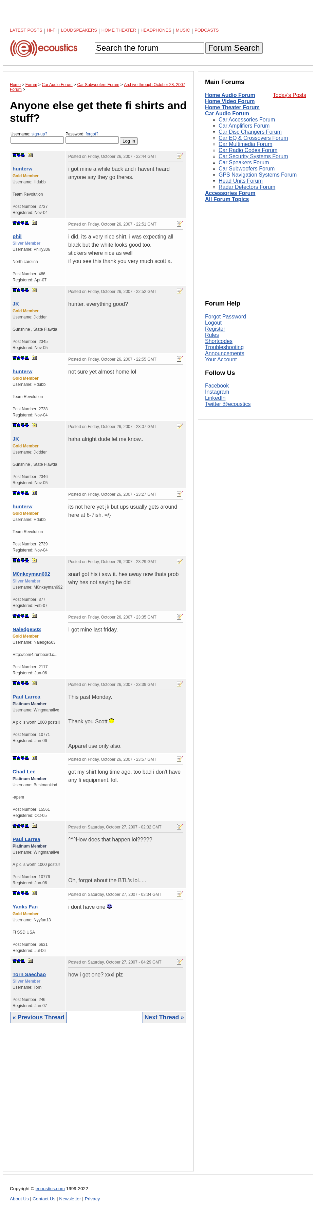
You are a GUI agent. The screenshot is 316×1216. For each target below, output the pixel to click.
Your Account (221, 359)
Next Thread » (164, 1017)
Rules (212, 335)
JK (16, 304)
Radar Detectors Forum (247, 187)
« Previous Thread (38, 1017)
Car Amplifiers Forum (244, 126)
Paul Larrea (26, 697)
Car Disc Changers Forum (250, 132)
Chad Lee (24, 771)
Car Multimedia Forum (245, 144)
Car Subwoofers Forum (247, 168)
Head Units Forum (241, 181)
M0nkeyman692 (31, 574)
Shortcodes (219, 341)
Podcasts (206, 30)
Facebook (217, 386)
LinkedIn (215, 398)
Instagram (217, 392)
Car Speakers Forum (244, 162)
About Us (19, 1198)
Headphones (156, 30)
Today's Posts (289, 95)
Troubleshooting (224, 347)
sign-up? (39, 134)
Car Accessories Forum (247, 119)
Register (215, 329)
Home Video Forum (230, 101)
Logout (213, 323)
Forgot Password (225, 316)
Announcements (224, 353)
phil (17, 236)
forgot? (92, 134)
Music (183, 30)
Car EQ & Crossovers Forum (253, 138)
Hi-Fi (52, 30)
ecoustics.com (50, 1188)
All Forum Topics (227, 199)
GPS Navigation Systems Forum (258, 175)
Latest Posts (26, 30)
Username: (37, 138)
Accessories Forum (230, 193)
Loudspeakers (79, 30)
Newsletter (70, 1198)
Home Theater (118, 30)
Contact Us (44, 1198)
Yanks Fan (25, 906)
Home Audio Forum (230, 95)
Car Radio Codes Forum (248, 150)
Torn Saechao (29, 974)
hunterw (22, 168)
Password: (92, 138)
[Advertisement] (98, 1102)
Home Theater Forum (232, 107)
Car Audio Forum (227, 113)
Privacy (92, 1198)
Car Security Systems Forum (253, 156)
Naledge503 (27, 629)
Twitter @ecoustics (228, 404)
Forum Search (234, 47)
